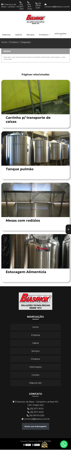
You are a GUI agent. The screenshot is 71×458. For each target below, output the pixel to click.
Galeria (18, 35)
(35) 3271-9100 (22, 5)
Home (4, 42)
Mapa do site (35, 383)
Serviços (30, 35)
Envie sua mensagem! (35, 426)
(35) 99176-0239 (38, 5)
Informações (60, 34)
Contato (35, 375)
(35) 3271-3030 (29, 5)
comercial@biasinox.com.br (57, 6)
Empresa (6, 35)
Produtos (43, 35)
